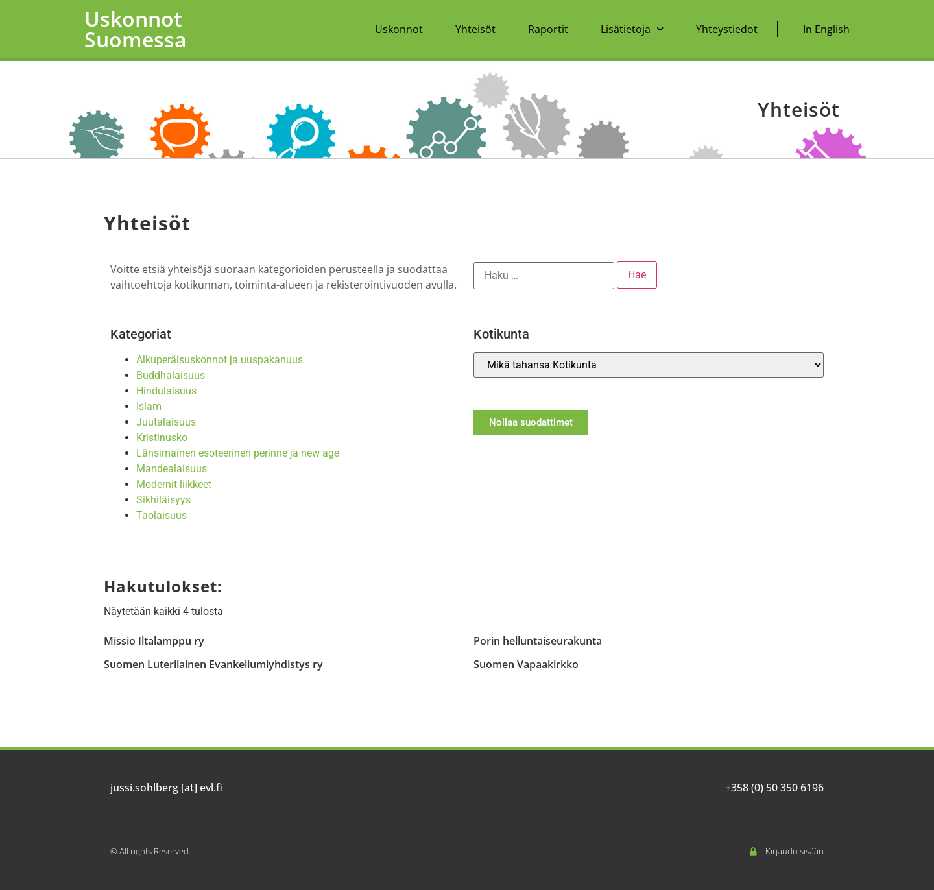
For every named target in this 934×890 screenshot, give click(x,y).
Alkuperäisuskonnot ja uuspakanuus (219, 360)
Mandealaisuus (171, 469)
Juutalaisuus (166, 422)
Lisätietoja (632, 29)
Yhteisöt (475, 29)
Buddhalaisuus (170, 375)
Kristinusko (161, 437)
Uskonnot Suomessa (135, 29)
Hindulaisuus (166, 391)
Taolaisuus (161, 515)
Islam (149, 406)
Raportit (548, 29)
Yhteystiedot (727, 29)
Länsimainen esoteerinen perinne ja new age (237, 453)
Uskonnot (399, 29)
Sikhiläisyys (163, 500)
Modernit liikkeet (173, 484)
